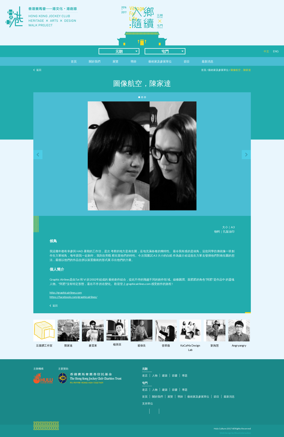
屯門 (165, 51)
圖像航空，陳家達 (241, 69)
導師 (133, 61)
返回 (38, 69)
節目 (187, 61)
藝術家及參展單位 (160, 61)
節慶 (174, 375)
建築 (164, 375)
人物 (154, 375)
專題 (184, 375)
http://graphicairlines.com (66, 292)
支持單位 (147, 403)
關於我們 (94, 61)
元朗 (119, 51)
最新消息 (207, 61)
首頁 (74, 61)
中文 (266, 51)
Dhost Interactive (242, 433)
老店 (145, 375)
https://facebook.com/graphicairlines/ (73, 297)
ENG (276, 51)
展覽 (115, 61)
